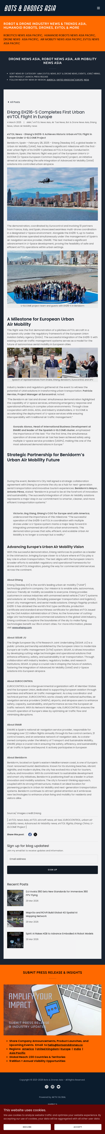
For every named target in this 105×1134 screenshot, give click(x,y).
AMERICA (51, 79)
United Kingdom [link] (52, 1108)
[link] (38, 10)
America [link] (52, 1104)
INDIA (86, 79)
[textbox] (52, 859)
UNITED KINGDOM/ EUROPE (69, 79)
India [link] (52, 1112)
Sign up (52, 869)
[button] (98, 8)
